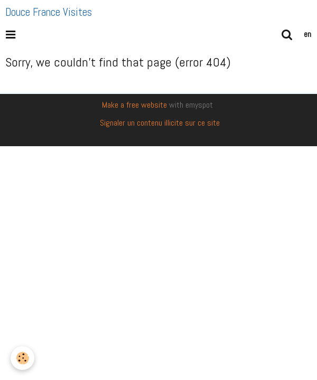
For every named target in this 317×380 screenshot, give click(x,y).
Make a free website (134, 104)
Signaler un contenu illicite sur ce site (160, 122)
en (307, 34)
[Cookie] (22, 358)
